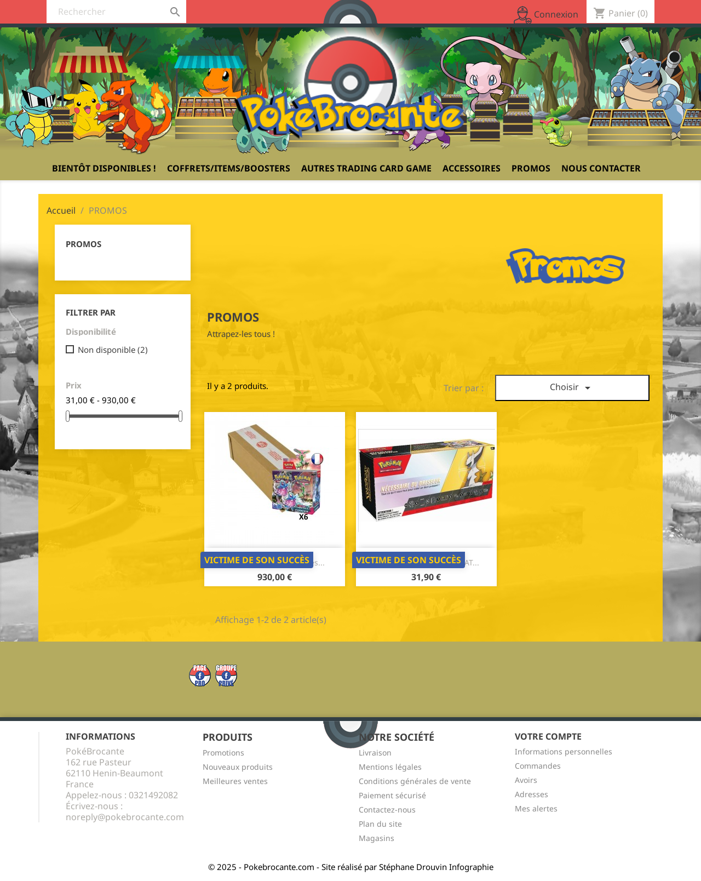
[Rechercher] (116, 11)
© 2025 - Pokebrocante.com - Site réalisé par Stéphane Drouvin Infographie (350, 866)
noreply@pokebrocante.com (125, 817)
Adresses (531, 794)
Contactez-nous (387, 809)
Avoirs (526, 780)
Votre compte (548, 736)
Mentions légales (390, 767)
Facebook (200, 676)
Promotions (223, 752)
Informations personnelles (563, 751)
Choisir (572, 387)
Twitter (226, 676)
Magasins (376, 838)
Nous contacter (601, 168)
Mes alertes (536, 808)
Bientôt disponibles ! (104, 168)
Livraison (375, 752)
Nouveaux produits (238, 767)
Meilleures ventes (235, 781)
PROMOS (531, 168)
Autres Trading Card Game (366, 168)
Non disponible (113, 349)
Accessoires (472, 168)
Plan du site (380, 824)
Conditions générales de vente (415, 781)
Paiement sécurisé (392, 795)
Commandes (538, 765)
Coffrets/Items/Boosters (228, 168)
